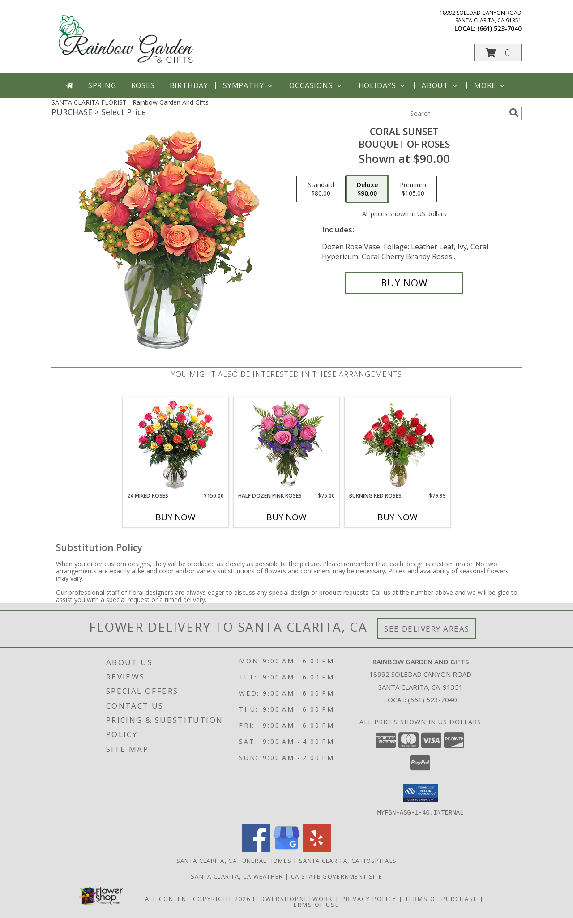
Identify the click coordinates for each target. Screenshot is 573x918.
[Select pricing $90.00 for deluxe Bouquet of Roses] (367, 189)
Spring (102, 85)
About (440, 85)
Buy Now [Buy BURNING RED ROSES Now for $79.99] (397, 517)
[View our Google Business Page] (286, 849)
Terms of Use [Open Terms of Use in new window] (314, 904)
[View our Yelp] (317, 849)
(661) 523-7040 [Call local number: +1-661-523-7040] (499, 28)
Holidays (383, 85)
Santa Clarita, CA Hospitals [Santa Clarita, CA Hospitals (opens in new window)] (348, 860)
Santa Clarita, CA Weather (237, 876)
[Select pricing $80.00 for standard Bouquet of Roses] (321, 189)
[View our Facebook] (256, 849)
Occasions (316, 85)
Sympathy (248, 85)
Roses (143, 85)
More (490, 85)
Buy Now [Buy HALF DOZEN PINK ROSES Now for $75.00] (286, 517)
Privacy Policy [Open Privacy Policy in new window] (369, 898)
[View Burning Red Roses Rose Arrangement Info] (397, 444)
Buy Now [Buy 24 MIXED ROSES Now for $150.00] (175, 517)
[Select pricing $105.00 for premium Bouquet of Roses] (412, 189)
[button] (498, 52)
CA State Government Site (336, 876)
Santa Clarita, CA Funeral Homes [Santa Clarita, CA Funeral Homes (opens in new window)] (233, 860)
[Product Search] (457, 113)
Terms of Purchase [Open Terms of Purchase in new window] (441, 898)
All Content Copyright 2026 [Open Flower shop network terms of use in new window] (198, 898)
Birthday (189, 85)
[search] (514, 113)
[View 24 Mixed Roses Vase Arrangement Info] (175, 444)
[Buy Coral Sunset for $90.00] (404, 283)
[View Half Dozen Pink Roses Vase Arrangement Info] (286, 444)
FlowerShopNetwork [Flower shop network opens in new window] (293, 898)
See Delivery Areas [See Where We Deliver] (427, 628)
